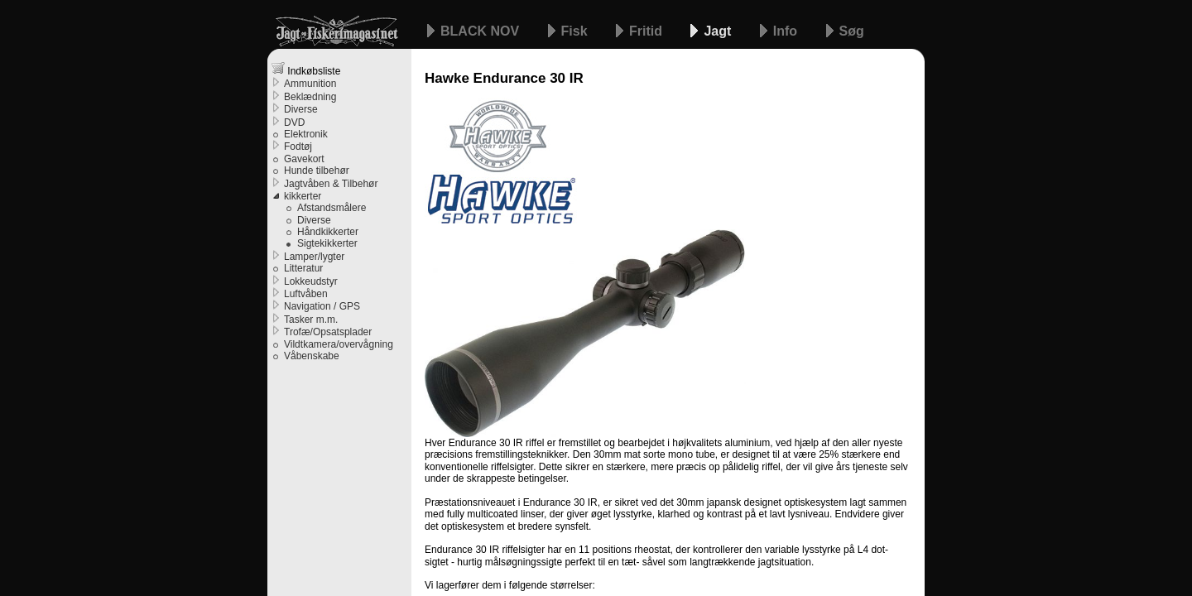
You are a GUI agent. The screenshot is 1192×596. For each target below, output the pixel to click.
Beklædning (310, 97)
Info (787, 31)
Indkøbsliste (306, 69)
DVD (294, 122)
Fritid (647, 31)
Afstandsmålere (331, 208)
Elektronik (306, 134)
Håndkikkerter (327, 232)
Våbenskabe (311, 356)
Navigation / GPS (322, 306)
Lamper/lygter (314, 256)
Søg (851, 31)
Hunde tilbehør (316, 170)
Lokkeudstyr (311, 281)
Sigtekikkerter (327, 243)
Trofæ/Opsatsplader (328, 332)
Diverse (301, 109)
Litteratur (303, 268)
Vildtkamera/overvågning (338, 344)
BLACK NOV (481, 31)
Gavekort (304, 159)
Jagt (719, 31)
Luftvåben (306, 294)
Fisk (576, 31)
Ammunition (310, 83)
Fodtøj (298, 146)
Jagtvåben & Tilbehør (330, 184)
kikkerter (302, 196)
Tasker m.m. (311, 319)
